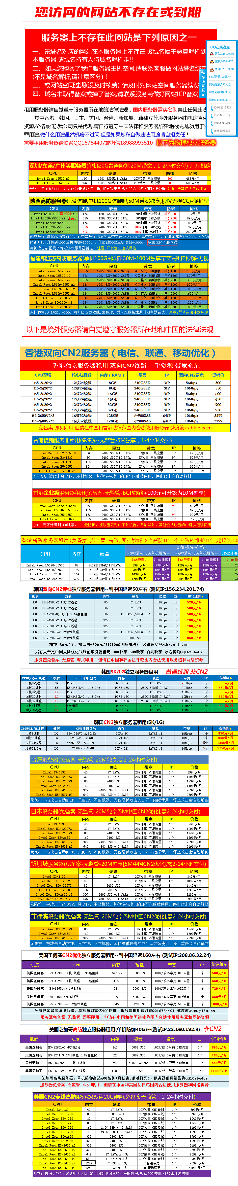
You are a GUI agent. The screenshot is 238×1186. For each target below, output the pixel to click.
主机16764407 (224, 61)
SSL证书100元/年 (220, 76)
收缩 (202, 83)
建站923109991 (224, 53)
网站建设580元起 (220, 84)
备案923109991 (224, 69)
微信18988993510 (220, 100)
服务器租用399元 (220, 92)
